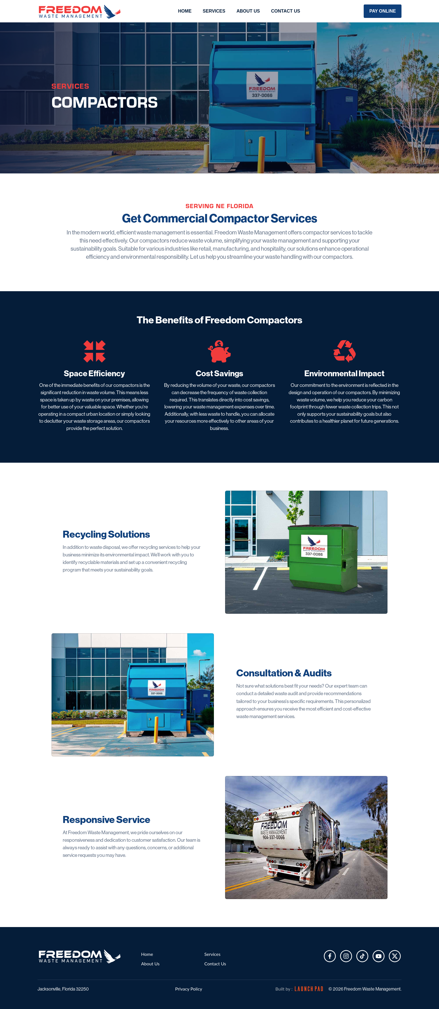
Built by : (299, 988)
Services (212, 954)
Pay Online (382, 11)
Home (185, 11)
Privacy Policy (188, 988)
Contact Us (285, 11)
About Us (248, 11)
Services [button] (214, 11)
